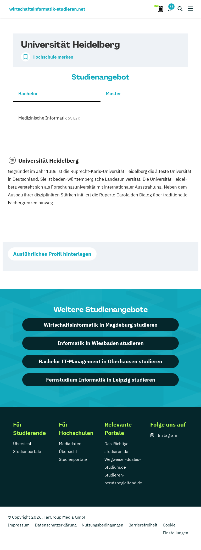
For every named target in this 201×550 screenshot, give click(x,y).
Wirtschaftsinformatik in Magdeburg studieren (101, 324)
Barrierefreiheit (143, 525)
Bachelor (28, 93)
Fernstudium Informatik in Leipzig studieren (100, 379)
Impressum (19, 525)
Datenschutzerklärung (55, 525)
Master (113, 93)
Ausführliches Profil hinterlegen (52, 253)
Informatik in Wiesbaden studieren (101, 343)
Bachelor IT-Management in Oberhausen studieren (100, 361)
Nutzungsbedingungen (102, 525)
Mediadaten (70, 443)
